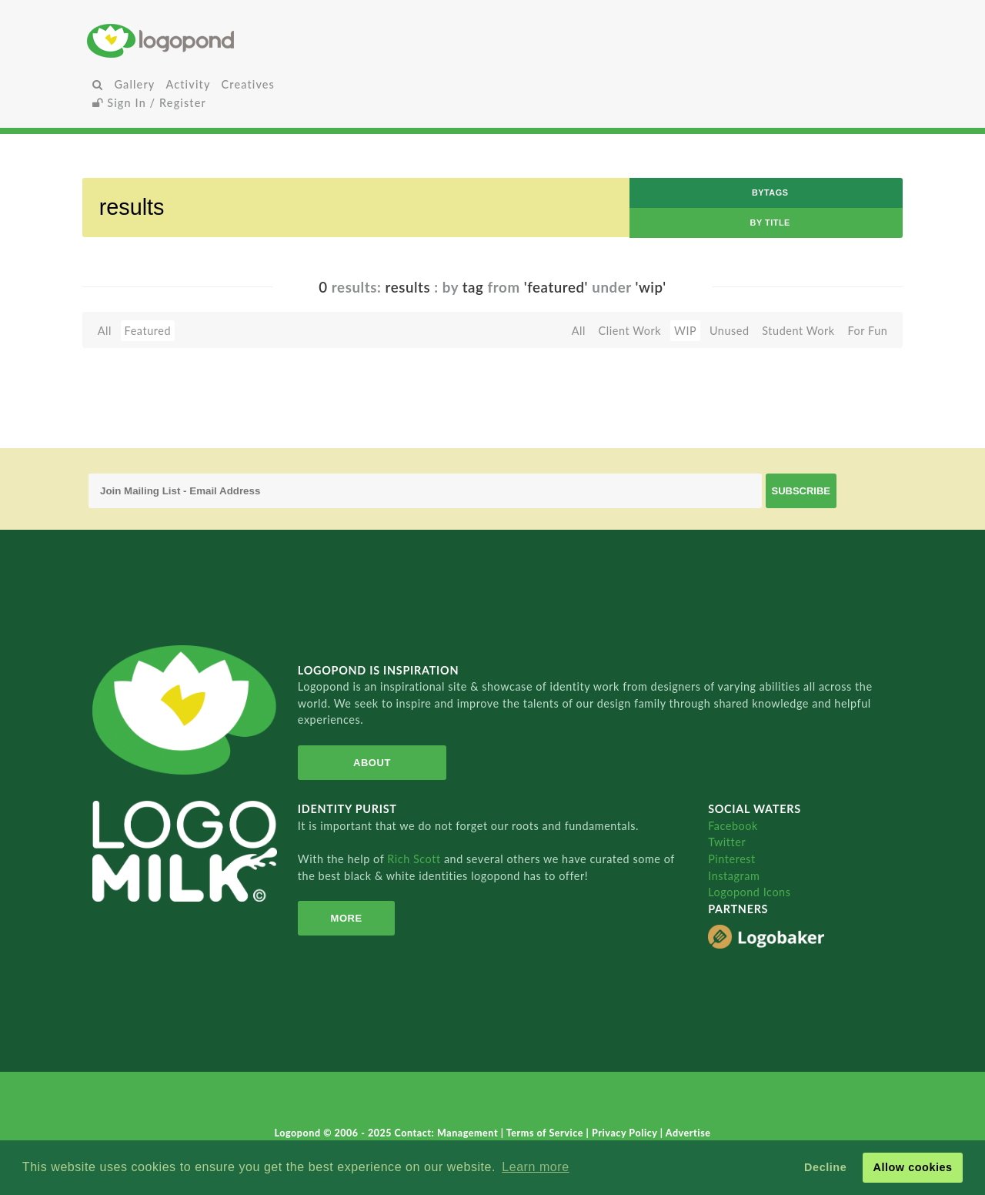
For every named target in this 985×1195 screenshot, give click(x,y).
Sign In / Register (149, 102)
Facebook (733, 825)
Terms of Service (546, 1133)
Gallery (134, 84)
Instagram (734, 875)
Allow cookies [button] (912, 1167)
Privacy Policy (626, 1133)
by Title (770, 222)
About (372, 762)
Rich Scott (415, 858)
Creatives (248, 84)
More (346, 918)
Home (222, 40)
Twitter (727, 842)
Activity (187, 84)
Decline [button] (825, 1167)
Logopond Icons (749, 892)
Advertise (688, 1133)
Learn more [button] (535, 1166)
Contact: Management (448, 1133)
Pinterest (732, 858)
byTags (770, 192)
